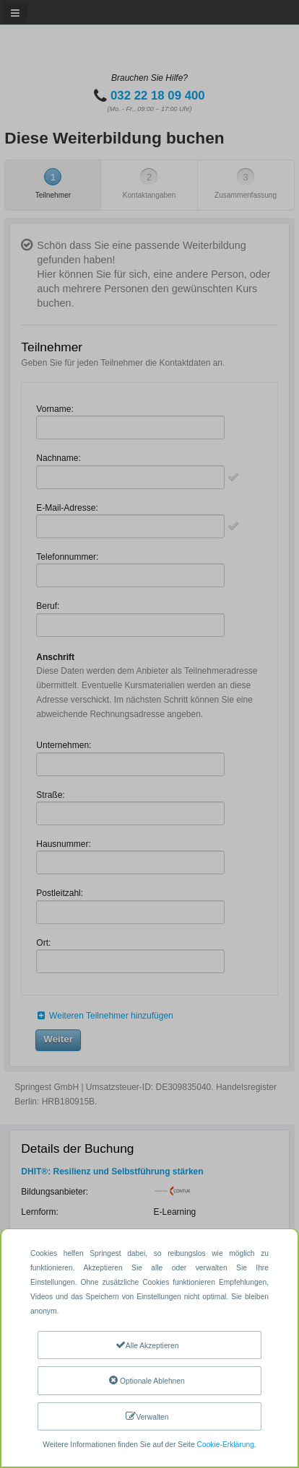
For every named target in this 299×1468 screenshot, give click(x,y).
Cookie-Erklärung (225, 1445)
